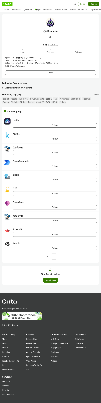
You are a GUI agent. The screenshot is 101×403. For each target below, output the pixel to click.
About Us (6, 381)
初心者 (54, 102)
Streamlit (86, 98)
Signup (93, 3)
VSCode (14, 102)
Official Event (61, 9)
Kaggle (14, 98)
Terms (4, 343)
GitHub (23, 102)
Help (4, 365)
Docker (31, 102)
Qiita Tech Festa (33, 356)
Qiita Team (79, 339)
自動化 (49, 98)
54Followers (78, 50)
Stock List (16, 9)
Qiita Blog (6, 390)
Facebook (54, 352)
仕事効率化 (23, 98)
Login (82, 3)
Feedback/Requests (10, 360)
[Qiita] (7, 4)
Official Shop (80, 347)
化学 (55, 98)
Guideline (6, 352)
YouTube (54, 356)
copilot (6, 98)
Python (62, 102)
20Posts (22, 50)
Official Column (78, 9)
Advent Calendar (33, 352)
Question (28, 9)
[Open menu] (94, 19)
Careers (5, 385)
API (27, 369)
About (4, 339)
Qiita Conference (43, 9)
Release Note (31, 339)
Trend (6, 9)
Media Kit (6, 356)
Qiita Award (31, 360)
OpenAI (6, 102)
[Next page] (54, 257)
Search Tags (50, 280)
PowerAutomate (37, 98)
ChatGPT (40, 102)
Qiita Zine (79, 343)
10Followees (50, 50)
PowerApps (64, 98)
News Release (8, 394)
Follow (50, 73)
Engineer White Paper (35, 365)
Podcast (53, 360)
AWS (48, 102)
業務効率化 (75, 98)
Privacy (5, 347)
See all (96, 94)
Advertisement (8, 369)
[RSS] (50, 37)
